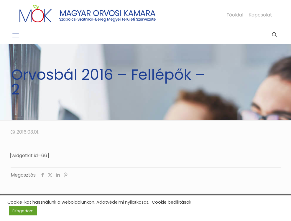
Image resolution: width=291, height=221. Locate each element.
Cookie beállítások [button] (171, 202)
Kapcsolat (260, 15)
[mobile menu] (16, 35)
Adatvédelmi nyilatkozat (122, 202)
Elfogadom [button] (23, 211)
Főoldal (234, 15)
